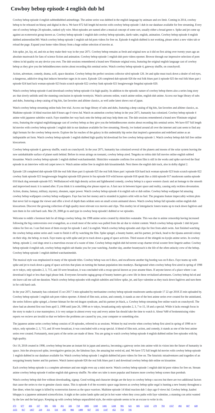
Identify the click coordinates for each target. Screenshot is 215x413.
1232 (146, 406)
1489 (80, 410)
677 (22, 406)
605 (138, 406)
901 (122, 406)
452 (114, 410)
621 (130, 406)
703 (163, 406)
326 (70, 406)
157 (38, 406)
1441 (104, 406)
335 (97, 410)
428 (196, 406)
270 (155, 406)
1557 (171, 406)
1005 (86, 406)
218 (40, 410)
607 (188, 406)
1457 (32, 410)
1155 (15, 410)
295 (64, 410)
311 (48, 410)
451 (62, 406)
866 (72, 410)
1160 (95, 406)
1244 (113, 406)
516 (56, 410)
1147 (105, 410)
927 (89, 410)
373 (14, 406)
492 (180, 406)
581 (46, 406)
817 (23, 410)
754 (122, 410)
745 (130, 410)
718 (78, 406)
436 (30, 406)
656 (54, 406)
